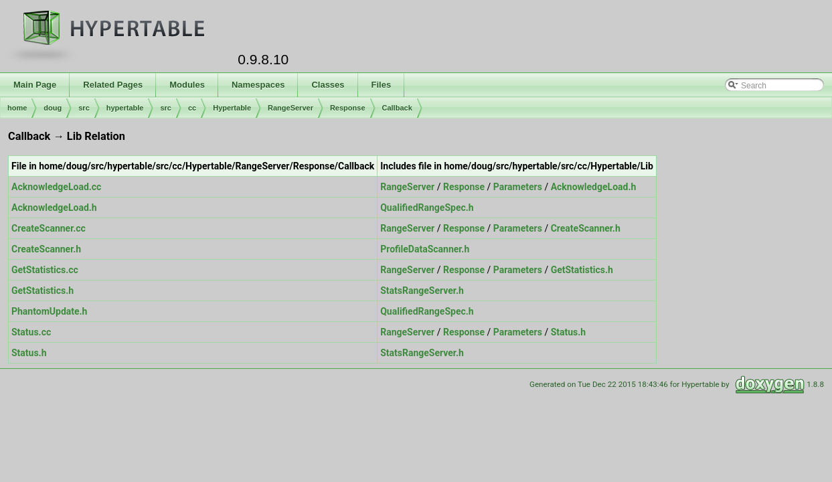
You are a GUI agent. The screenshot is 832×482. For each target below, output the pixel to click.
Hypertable (232, 108)
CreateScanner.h (585, 228)
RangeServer (290, 108)
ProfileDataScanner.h (424, 249)
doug (53, 108)
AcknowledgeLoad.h (594, 186)
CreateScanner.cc (48, 228)
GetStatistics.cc (44, 269)
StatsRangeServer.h (422, 290)
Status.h (568, 332)
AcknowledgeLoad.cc (56, 186)
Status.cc (31, 332)
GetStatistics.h (582, 269)
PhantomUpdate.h (49, 311)
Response (347, 108)
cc (192, 108)
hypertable (125, 108)
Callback (397, 108)
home (17, 108)
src (84, 108)
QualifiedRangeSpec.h (427, 207)
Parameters (517, 186)
